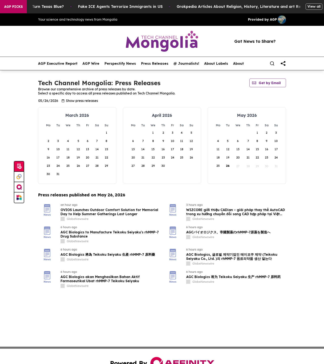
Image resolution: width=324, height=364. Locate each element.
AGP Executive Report (57, 63)
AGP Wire (90, 63)
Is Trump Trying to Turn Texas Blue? (38, 6)
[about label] (63, 219)
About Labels (216, 63)
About (238, 63)
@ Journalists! (186, 63)
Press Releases (154, 63)
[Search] (272, 63)
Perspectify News (120, 63)
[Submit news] (19, 166)
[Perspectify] (19, 177)
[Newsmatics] (19, 197)
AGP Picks (13, 7)
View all (313, 6)
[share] (283, 63)
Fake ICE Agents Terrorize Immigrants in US (129, 6)
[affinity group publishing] (19, 187)
